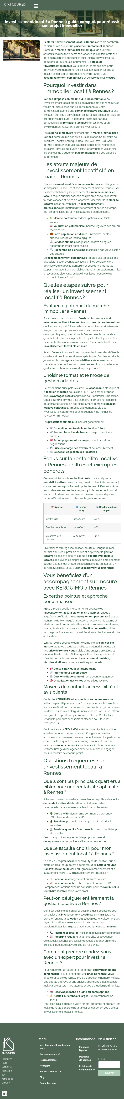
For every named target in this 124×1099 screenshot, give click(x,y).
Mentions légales (84, 1049)
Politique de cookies (85, 1058)
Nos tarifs (45, 1065)
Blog (42, 1077)
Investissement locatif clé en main (55, 1047)
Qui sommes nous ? (50, 1054)
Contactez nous (48, 1083)
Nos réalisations (48, 1060)
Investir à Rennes (50, 1071)
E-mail (102, 1059)
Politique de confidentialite (87, 1068)
